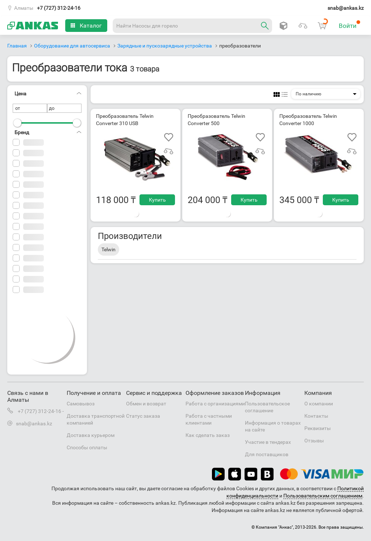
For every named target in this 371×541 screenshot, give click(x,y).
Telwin (108, 249)
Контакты (316, 416)
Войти (349, 24)
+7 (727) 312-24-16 (58, 8)
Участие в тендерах (268, 442)
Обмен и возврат (146, 403)
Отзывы (314, 440)
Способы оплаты (87, 447)
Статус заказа (143, 416)
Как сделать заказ (208, 435)
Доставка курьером (90, 435)
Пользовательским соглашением (322, 496)
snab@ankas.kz (346, 8)
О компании (318, 403)
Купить (157, 200)
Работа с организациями (215, 403)
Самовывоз (81, 403)
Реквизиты (317, 428)
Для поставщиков (266, 454)
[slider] (17, 123)
